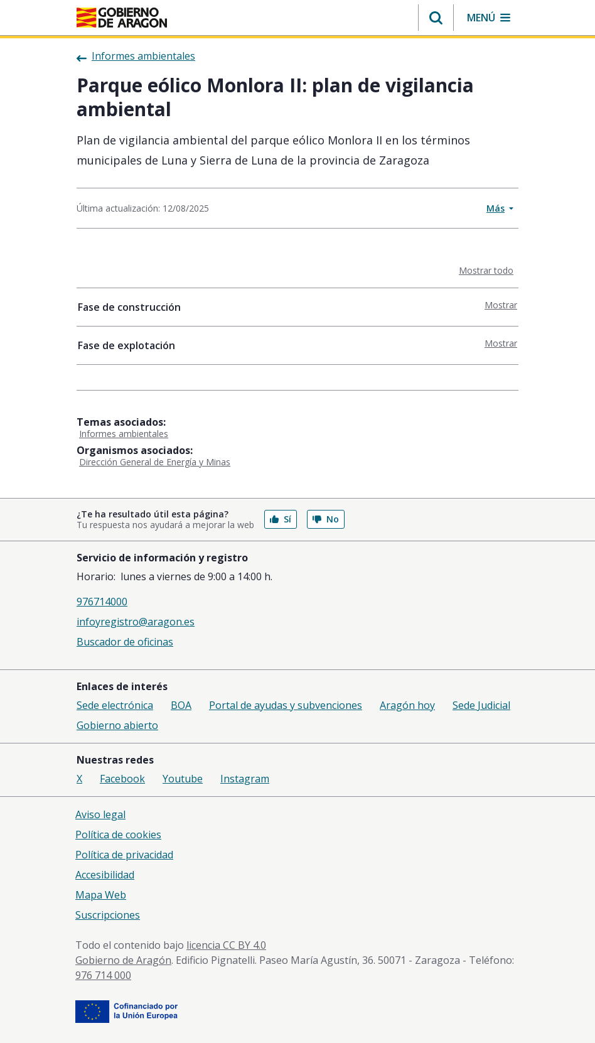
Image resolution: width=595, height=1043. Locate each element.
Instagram (244, 779)
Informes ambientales (123, 434)
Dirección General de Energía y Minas (154, 462)
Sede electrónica (115, 705)
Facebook (122, 779)
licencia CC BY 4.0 (226, 945)
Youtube (183, 779)
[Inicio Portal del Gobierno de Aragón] (122, 18)
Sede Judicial (481, 705)
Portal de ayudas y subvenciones (285, 705)
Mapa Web (100, 895)
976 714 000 (103, 975)
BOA (181, 705)
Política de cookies (118, 834)
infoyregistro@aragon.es (136, 622)
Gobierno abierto (117, 725)
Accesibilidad (104, 875)
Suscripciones (107, 915)
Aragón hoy (407, 705)
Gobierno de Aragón (123, 960)
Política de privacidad (124, 855)
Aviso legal (100, 814)
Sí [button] (280, 519)
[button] (436, 18)
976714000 (102, 601)
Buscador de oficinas (125, 642)
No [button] (326, 519)
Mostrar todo (488, 270)
